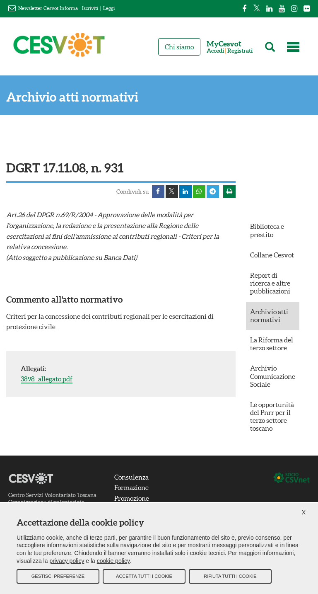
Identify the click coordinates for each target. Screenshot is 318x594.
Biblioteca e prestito (267, 230)
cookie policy (113, 561)
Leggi (109, 8)
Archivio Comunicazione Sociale (272, 376)
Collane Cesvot (272, 255)
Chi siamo (179, 47)
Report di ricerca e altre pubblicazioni (270, 283)
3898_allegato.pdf (46, 379)
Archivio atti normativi (72, 97)
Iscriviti (90, 8)
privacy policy (66, 561)
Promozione (131, 498)
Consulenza (131, 477)
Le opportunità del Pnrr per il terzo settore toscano (272, 416)
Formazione (131, 487)
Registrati (240, 51)
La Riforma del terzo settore (271, 344)
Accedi (215, 51)
